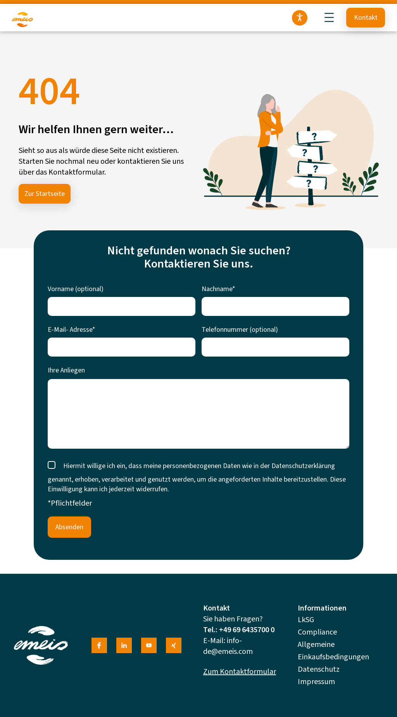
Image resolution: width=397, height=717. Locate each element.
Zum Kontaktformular (239, 671)
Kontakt (366, 17)
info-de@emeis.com (228, 646)
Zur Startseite (44, 194)
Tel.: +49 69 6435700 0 (238, 629)
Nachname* (218, 289)
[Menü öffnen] (329, 17)
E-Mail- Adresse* (71, 329)
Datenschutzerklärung (303, 466)
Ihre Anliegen (66, 370)
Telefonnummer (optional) (240, 329)
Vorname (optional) (76, 289)
